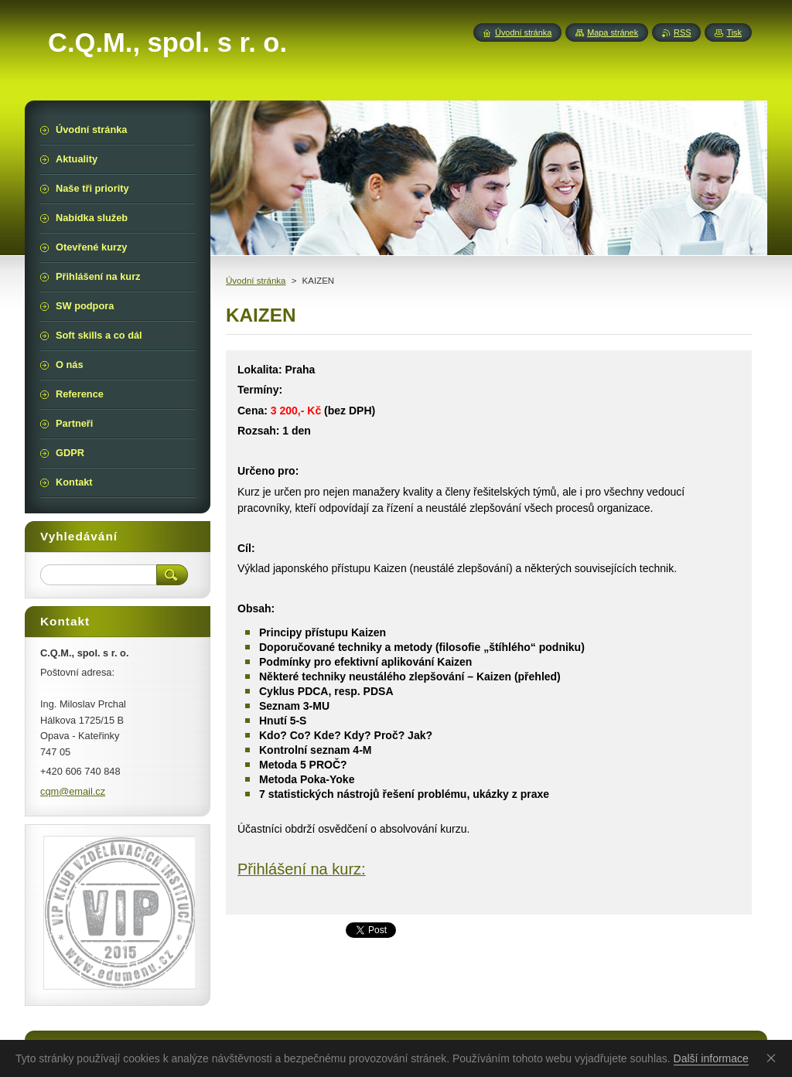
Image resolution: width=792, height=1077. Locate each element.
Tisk (734, 32)
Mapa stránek (612, 32)
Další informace (711, 1058)
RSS (682, 32)
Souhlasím (774, 1057)
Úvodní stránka (255, 280)
